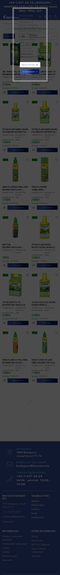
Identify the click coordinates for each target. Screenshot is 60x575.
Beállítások (28, 65)
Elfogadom (29, 72)
